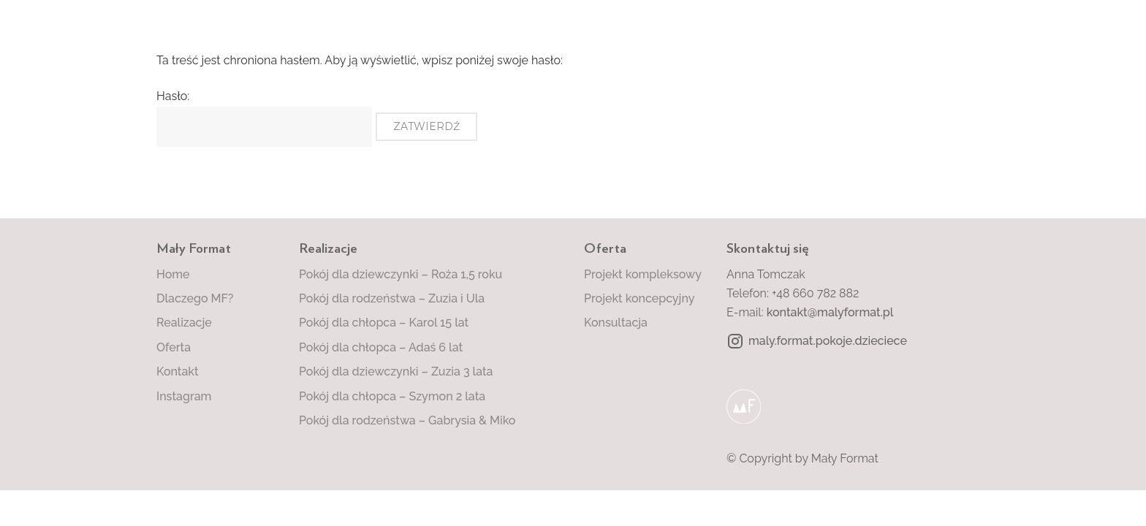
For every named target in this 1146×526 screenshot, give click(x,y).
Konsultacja (616, 322)
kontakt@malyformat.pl (830, 312)
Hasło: (264, 117)
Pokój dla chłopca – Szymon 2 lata (392, 396)
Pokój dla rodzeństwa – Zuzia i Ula (392, 298)
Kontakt (177, 371)
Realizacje (184, 322)
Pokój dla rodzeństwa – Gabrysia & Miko (407, 420)
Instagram (183, 396)
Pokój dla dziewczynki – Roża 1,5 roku (400, 274)
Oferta (173, 347)
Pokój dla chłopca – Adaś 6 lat (381, 347)
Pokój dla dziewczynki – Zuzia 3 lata (396, 371)
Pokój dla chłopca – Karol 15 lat (383, 322)
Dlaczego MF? (195, 298)
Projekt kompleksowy (643, 274)
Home (173, 274)
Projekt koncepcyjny (639, 298)
